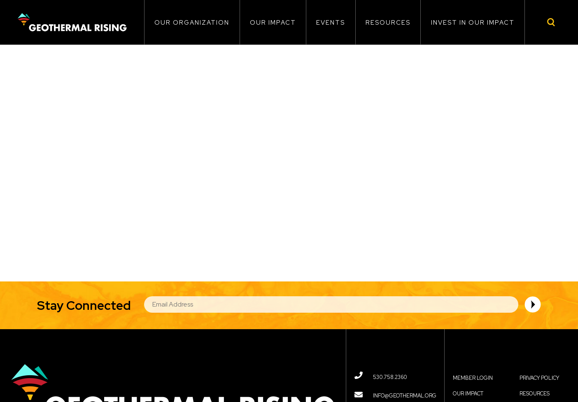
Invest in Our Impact (473, 23)
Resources (388, 23)
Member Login (473, 377)
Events (330, 23)
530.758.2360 (390, 377)
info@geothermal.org (404, 395)
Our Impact (273, 23)
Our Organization (191, 23)
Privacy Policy (539, 377)
